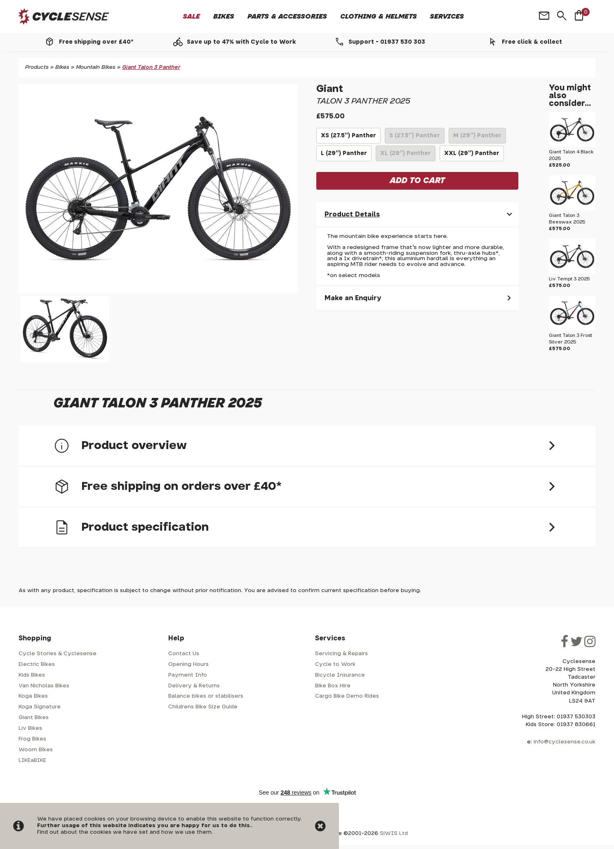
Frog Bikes (32, 739)
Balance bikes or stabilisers (205, 696)
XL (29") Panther (405, 156)
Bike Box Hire (333, 686)
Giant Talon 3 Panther (151, 67)
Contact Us (183, 653)
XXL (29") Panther (471, 156)
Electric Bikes (37, 664)
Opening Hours (188, 664)
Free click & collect (532, 42)
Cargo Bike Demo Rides (347, 696)
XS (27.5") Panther (348, 138)
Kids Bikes (32, 675)
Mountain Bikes (95, 67)
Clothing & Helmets (378, 16)
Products (37, 67)
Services (447, 16)
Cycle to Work (335, 664)
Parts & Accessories (287, 16)
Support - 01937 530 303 (386, 42)
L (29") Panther (344, 156)
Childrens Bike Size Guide (203, 707)
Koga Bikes (33, 696)
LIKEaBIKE (32, 760)
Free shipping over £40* (96, 42)
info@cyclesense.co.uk (564, 742)
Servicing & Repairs (341, 653)
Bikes (223, 16)
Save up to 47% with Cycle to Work (241, 42)
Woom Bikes (36, 750)
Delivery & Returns (194, 686)
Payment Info (187, 675)
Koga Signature (40, 707)
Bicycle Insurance (340, 675)
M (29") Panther (477, 138)
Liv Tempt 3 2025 (569, 279)
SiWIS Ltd (394, 833)
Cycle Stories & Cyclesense (57, 653)
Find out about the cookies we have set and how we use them (124, 832)
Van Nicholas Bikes (44, 686)
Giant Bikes (34, 717)
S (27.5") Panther (414, 138)
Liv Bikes (30, 728)
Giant (329, 89)
